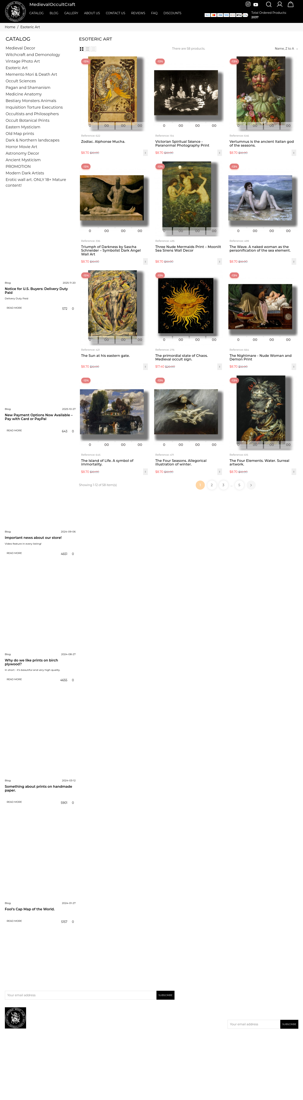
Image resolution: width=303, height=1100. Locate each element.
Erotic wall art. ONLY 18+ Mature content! (36, 182)
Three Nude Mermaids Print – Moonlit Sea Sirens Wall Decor (188, 249)
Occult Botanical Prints (27, 120)
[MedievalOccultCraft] (15, 11)
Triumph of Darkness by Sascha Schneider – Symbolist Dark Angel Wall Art (111, 250)
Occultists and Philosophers (32, 114)
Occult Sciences (21, 81)
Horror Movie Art (21, 146)
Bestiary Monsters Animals (31, 100)
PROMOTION (18, 166)
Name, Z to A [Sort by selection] (286, 48)
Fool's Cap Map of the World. (30, 909)
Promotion (89, 1017)
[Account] (279, 6)
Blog (8, 282)
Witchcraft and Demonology (33, 54)
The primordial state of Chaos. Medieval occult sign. (181, 358)
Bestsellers (89, 1028)
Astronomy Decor (22, 153)
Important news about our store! (33, 538)
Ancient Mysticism (23, 160)
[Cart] (290, 7)
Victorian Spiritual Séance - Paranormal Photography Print (182, 143)
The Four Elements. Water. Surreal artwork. (259, 463)
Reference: (88, 135)
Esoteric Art (17, 68)
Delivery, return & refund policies (177, 1017)
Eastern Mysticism (23, 127)
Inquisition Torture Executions (34, 107)
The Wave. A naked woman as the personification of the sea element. (260, 249)
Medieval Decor (20, 48)
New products (91, 1022)
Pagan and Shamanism (28, 87)
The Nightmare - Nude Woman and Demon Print (261, 358)
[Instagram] (248, 4)
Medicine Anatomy (24, 94)
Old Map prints (20, 133)
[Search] (268, 5)
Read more (14, 307)
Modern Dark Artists (25, 173)
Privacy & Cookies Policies (172, 1022)
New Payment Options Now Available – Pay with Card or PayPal (39, 417)
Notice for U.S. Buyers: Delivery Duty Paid (36, 291)
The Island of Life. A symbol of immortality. (107, 463)
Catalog (18, 39)
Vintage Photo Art (23, 61)
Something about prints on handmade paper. (38, 788)
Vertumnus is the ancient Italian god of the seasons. (262, 143)
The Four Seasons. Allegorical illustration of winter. (181, 463)
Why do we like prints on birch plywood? (31, 662)
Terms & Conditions (167, 1034)
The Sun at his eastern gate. (105, 356)
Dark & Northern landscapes (33, 140)
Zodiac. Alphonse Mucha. (103, 142)
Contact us (161, 1028)
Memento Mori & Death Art (31, 74)
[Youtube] (255, 4)
